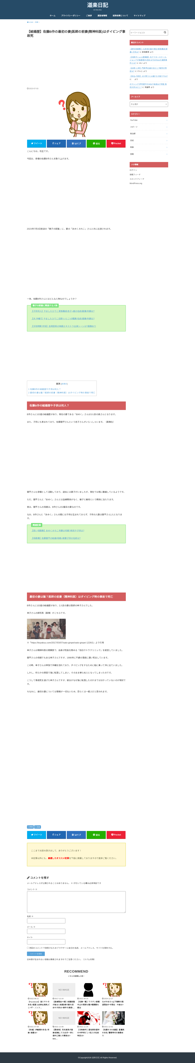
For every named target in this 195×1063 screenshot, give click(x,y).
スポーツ (133, 127)
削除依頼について (120, 16)
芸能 (38, 827)
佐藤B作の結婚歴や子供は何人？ (44, 389)
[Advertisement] (76, 60)
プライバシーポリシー (70, 16)
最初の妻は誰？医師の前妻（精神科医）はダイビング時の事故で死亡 (61, 393)
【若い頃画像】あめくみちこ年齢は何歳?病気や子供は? (57, 530)
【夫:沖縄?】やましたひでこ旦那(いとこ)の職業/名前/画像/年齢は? (62, 318)
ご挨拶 (89, 16)
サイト (30, 937)
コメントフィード (137, 179)
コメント (32, 889)
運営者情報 (102, 16)
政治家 (133, 134)
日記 (132, 140)
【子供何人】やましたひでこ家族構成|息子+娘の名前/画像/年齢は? (62, 311)
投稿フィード (135, 175)
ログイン (133, 170)
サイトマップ (139, 16)
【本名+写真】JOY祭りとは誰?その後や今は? (149, 76)
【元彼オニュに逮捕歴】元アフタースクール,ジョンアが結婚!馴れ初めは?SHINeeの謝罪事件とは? (148, 60)
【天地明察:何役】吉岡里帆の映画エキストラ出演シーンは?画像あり (63, 326)
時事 (31, 827)
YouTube (133, 120)
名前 (30, 916)
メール (31, 927)
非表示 (64, 384)
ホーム (52, 16)
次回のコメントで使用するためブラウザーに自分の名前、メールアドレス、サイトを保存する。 (71, 948)
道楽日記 (97, 5)
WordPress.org (136, 183)
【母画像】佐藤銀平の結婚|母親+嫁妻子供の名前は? (55, 538)
